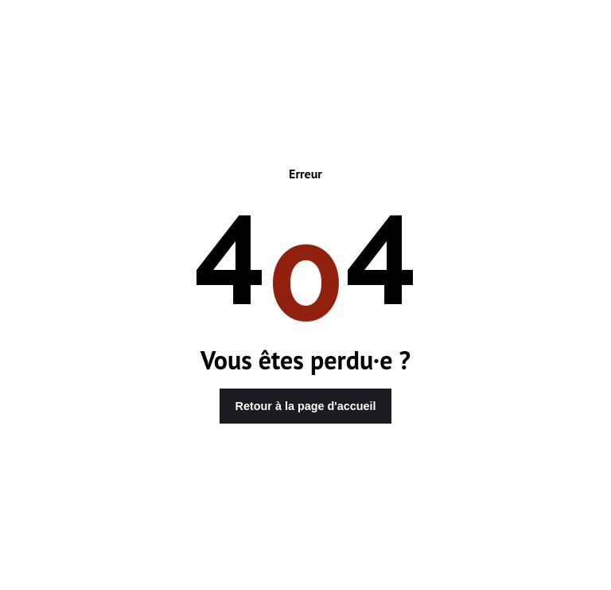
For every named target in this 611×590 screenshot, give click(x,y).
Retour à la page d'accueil (305, 406)
